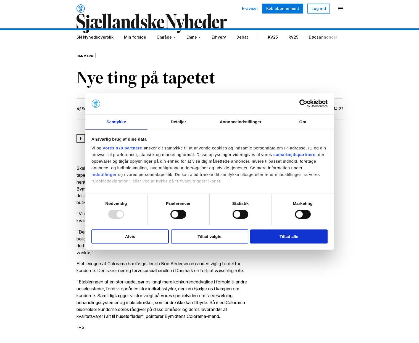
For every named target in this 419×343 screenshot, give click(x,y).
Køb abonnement (282, 8)
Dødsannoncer (323, 51)
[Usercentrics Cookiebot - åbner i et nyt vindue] (303, 103)
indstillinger (104, 174)
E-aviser (250, 8)
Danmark (88, 66)
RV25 (293, 51)
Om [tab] (302, 121)
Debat (242, 51)
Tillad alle (289, 236)
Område (164, 51)
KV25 (273, 51)
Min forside (135, 51)
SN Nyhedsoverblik (95, 51)
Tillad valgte (209, 236)
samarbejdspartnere (294, 154)
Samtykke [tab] (116, 121)
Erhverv (219, 51)
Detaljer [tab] (178, 121)
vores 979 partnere (122, 148)
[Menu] (341, 9)
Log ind (319, 8)
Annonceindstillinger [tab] (240, 121)
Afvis (130, 236)
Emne (191, 51)
